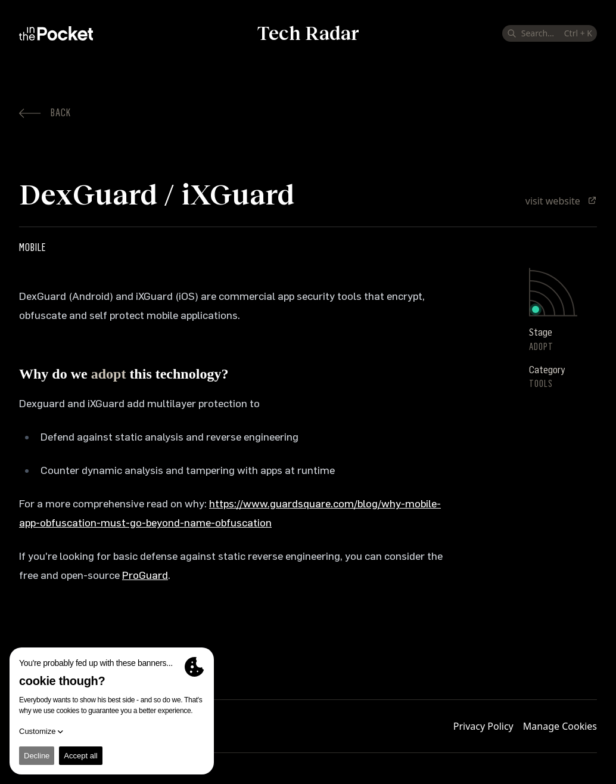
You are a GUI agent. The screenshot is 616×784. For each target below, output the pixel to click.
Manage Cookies (560, 726)
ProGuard (145, 575)
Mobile (32, 247)
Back (45, 112)
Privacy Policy (483, 726)
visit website (561, 200)
